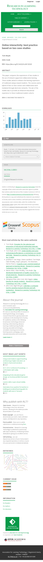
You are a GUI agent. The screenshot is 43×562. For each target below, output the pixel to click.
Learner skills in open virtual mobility (14, 382)
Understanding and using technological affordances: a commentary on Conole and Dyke (23, 253)
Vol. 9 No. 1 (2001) (20, 37)
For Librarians (7, 509)
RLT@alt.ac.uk (12, 557)
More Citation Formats (12, 156)
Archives (10, 37)
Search (21, 29)
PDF (7, 139)
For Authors (6, 506)
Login (38, 1)
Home (12, 14)
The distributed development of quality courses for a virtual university (22, 272)
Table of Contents (21, 18)
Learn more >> (7, 337)
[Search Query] (21, 26)
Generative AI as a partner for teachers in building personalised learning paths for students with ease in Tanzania (15, 389)
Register (30, 1)
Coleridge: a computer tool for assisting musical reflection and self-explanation (22, 288)
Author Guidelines (14, 22)
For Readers (6, 503)
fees (24, 424)
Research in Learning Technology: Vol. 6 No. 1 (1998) (23, 249)
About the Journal (23, 14)
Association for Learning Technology (16, 310)
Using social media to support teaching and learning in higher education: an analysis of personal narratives (15, 361)
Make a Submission (16, 346)
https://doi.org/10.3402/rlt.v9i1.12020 (19, 64)
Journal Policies (30, 22)
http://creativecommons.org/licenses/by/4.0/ (20, 194)
